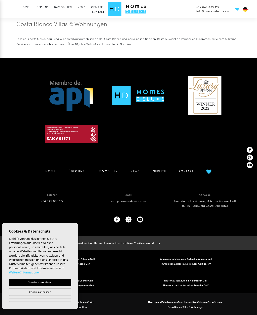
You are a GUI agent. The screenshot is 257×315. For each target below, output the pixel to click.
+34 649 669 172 (207, 7)
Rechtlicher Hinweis (100, 243)
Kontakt (98, 12)
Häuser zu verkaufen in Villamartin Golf (185, 280)
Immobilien (63, 7)
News (82, 7)
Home (24, 7)
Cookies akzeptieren (40, 282)
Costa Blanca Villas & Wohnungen (185, 307)
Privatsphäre (123, 243)
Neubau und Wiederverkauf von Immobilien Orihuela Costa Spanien (185, 302)
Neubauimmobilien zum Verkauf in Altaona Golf (185, 258)
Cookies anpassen (40, 292)
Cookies (139, 243)
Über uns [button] (42, 7)
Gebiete (97, 7)
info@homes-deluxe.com (213, 11)
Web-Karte (153, 243)
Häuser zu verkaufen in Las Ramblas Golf (185, 285)
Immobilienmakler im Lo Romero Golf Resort (186, 263)
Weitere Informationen (25, 272)
